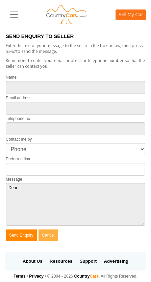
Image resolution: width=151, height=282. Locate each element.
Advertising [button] (116, 261)
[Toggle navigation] (14, 14)
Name (11, 77)
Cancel (48, 235)
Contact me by (19, 139)
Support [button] (88, 261)
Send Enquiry (21, 235)
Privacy (36, 276)
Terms (19, 276)
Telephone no (18, 118)
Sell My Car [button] (131, 14)
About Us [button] (33, 261)
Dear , (75, 204)
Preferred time (18, 159)
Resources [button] (61, 261)
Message (14, 179)
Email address (18, 98)
